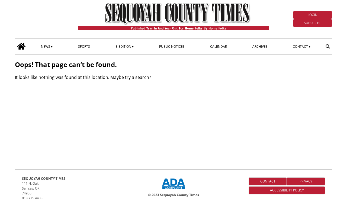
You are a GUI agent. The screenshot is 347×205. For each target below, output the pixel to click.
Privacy (306, 181)
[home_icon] (21, 46)
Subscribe (312, 23)
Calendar (218, 46)
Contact (300, 46)
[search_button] (327, 46)
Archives (260, 46)
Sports (84, 46)
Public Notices (172, 46)
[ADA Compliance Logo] (173, 190)
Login (312, 14)
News (45, 46)
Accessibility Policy (287, 190)
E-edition (123, 46)
